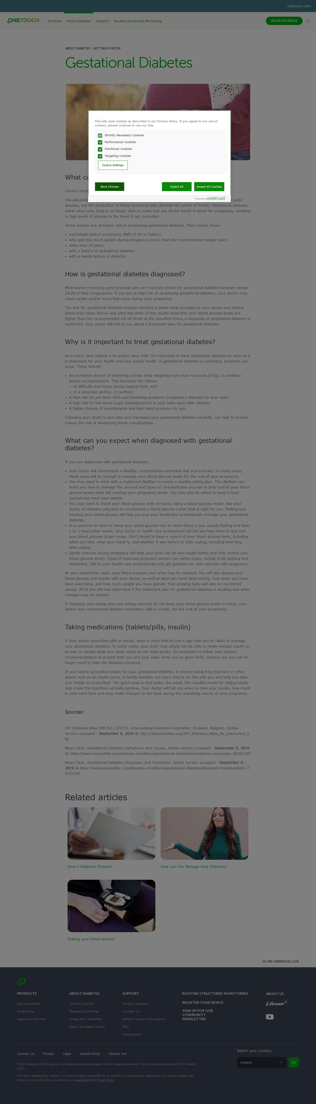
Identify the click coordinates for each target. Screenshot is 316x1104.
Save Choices (110, 186)
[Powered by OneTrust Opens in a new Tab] (212, 199)
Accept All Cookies (209, 186)
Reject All (176, 186)
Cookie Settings (113, 165)
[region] (159, 156)
